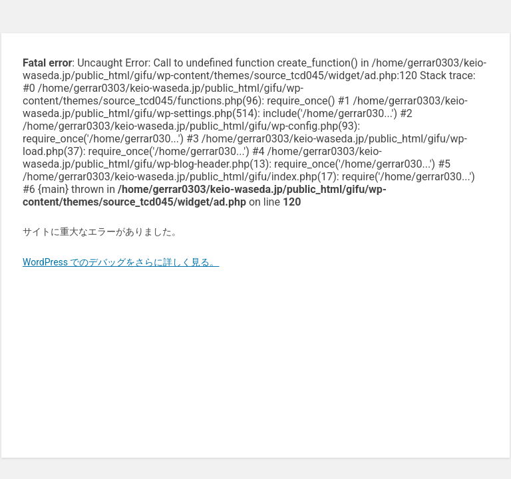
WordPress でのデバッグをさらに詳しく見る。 (121, 262)
